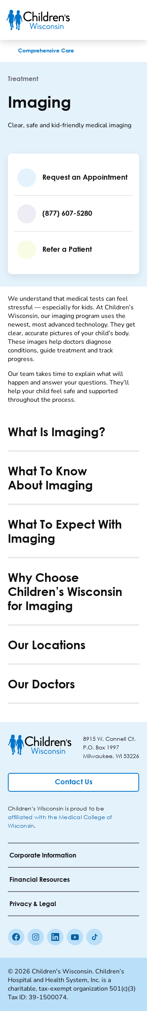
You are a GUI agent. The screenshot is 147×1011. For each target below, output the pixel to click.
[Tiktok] (94, 937)
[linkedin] (55, 937)
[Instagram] (35, 937)
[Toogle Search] (111, 20)
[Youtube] (75, 937)
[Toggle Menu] (131, 20)
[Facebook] (16, 937)
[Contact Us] (73, 782)
